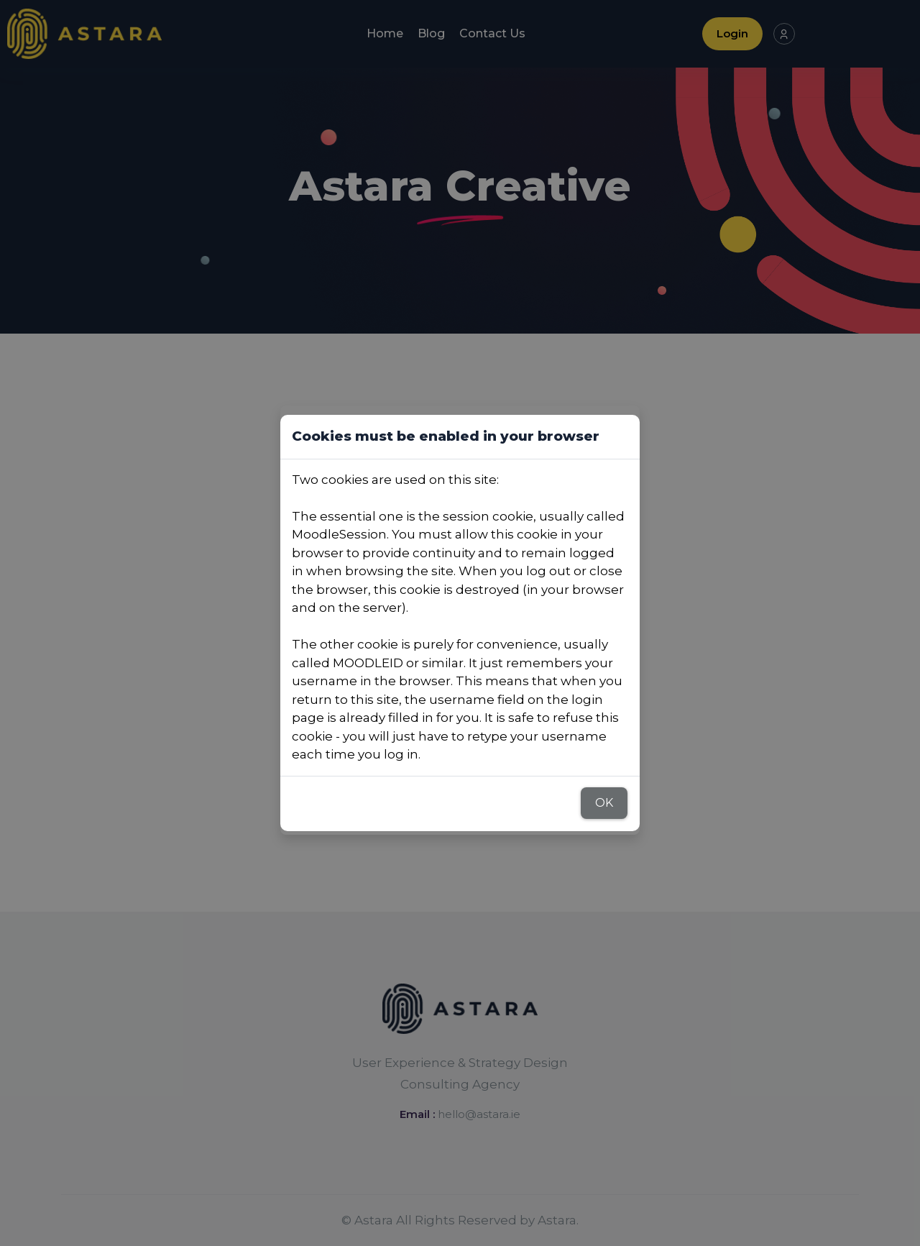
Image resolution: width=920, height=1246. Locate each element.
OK (604, 803)
